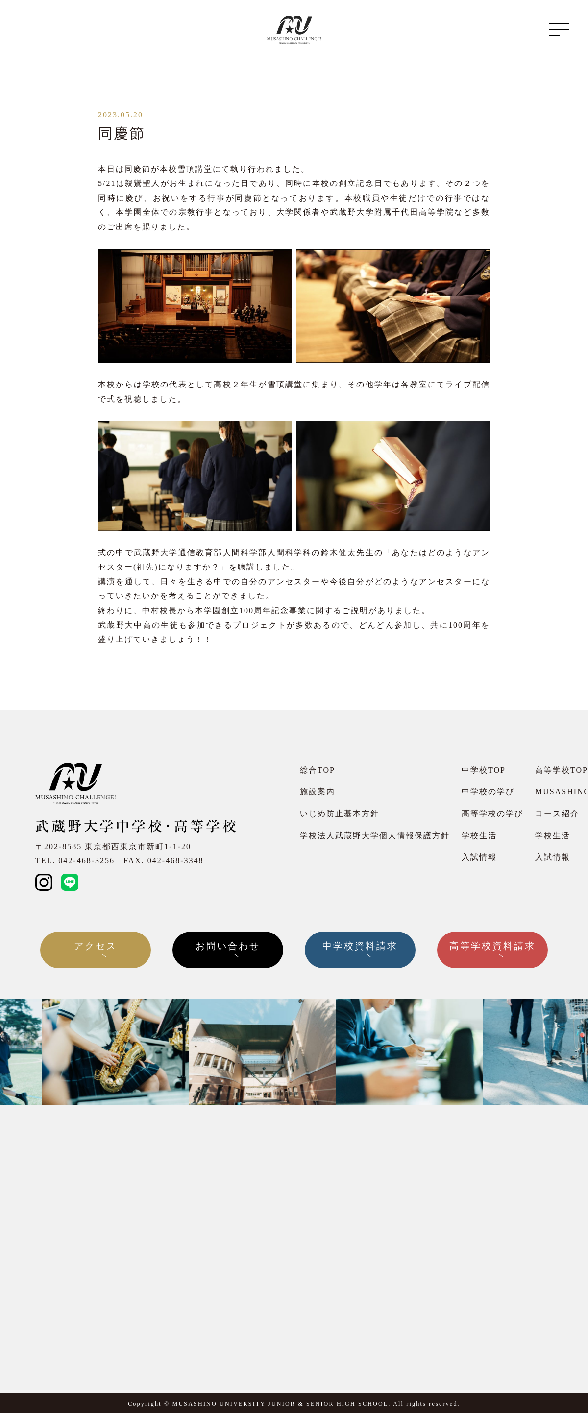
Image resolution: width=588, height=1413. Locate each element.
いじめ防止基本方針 (339, 813)
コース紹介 (557, 813)
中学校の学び (488, 791)
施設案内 (317, 791)
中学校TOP (484, 770)
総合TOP (317, 770)
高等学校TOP (561, 770)
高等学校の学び (492, 813)
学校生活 (479, 835)
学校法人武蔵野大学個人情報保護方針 (375, 835)
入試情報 (479, 857)
